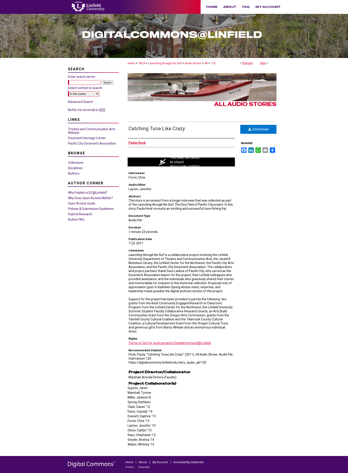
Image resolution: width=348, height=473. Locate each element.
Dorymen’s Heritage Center (87, 138)
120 (213, 63)
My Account (160, 462)
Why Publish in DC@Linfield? (87, 192)
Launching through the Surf (165, 63)
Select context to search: (85, 88)
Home (131, 63)
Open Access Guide (81, 203)
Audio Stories (193, 63)
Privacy (130, 467)
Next (263, 63)
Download (258, 129)
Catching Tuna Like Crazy (157, 128)
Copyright (143, 467)
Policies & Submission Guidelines (91, 209)
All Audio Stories (245, 104)
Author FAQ (76, 219)
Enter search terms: (82, 77)
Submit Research (80, 214)
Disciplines (75, 168)
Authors (73, 173)
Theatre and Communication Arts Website (91, 130)
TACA (141, 63)
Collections (75, 162)
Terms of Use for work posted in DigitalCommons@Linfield (170, 343)
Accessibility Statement (188, 462)
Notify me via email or (86, 110)
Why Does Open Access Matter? (90, 198)
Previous (247, 63)
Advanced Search (80, 102)
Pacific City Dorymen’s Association (92, 143)
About (143, 462)
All (206, 63)
